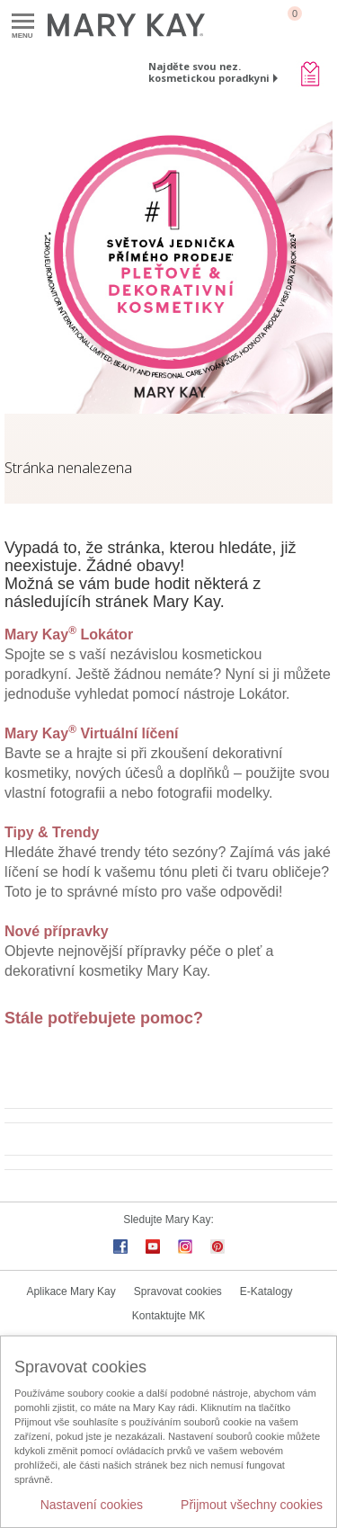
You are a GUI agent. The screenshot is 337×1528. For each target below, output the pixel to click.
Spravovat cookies (178, 1291)
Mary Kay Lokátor (68, 634)
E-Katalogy (266, 1291)
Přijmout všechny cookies (252, 1504)
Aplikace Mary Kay (70, 1291)
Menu (23, 22)
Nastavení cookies (91, 1504)
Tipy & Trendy (52, 832)
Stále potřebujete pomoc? (103, 1018)
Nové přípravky (56, 931)
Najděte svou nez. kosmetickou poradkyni (209, 72)
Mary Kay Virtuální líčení (91, 733)
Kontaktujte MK (168, 1315)
